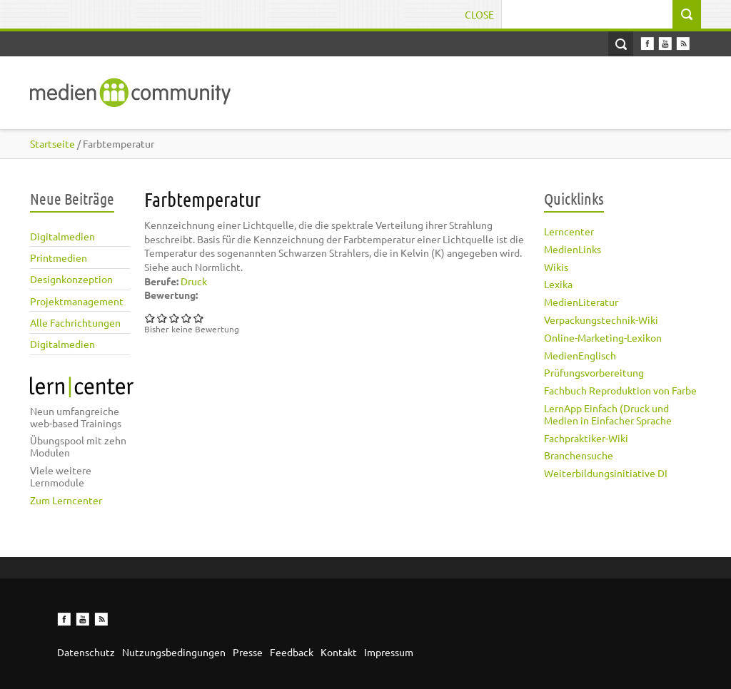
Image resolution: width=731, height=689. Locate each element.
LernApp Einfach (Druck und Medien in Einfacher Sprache (608, 414)
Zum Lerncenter (66, 500)
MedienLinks (572, 249)
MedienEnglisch (580, 355)
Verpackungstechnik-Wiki (601, 319)
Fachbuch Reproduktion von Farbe (620, 390)
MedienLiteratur (581, 301)
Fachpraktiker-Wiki (586, 438)
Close (479, 14)
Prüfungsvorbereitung (594, 372)
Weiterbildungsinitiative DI (605, 472)
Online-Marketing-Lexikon (603, 337)
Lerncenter (569, 231)
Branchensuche (578, 455)
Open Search (620, 43)
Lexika (558, 283)
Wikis (556, 266)
